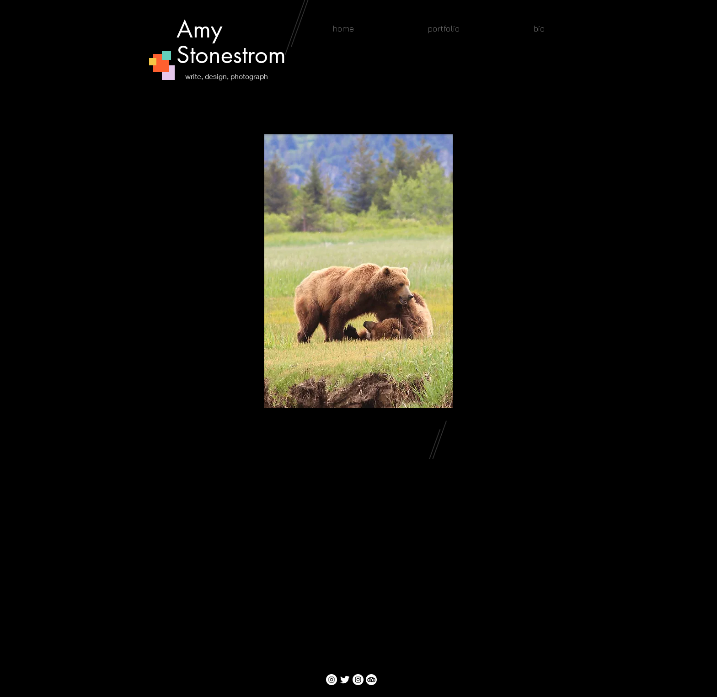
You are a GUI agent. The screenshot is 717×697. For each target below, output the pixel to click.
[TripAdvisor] (371, 679)
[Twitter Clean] (344, 679)
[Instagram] (331, 679)
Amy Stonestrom (231, 42)
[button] (443, 29)
